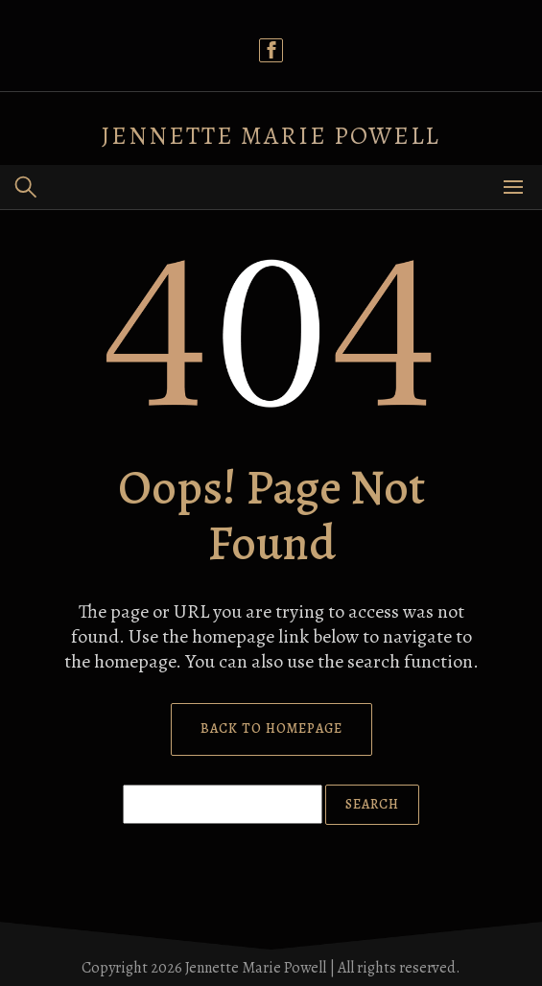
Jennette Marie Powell (271, 136)
